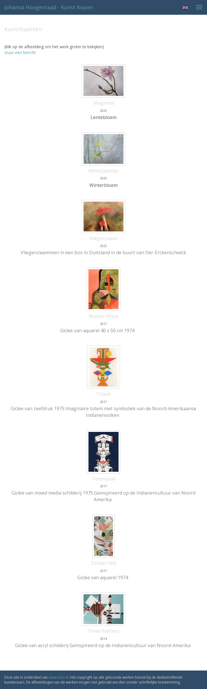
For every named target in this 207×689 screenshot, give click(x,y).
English (185, 7)
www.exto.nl (58, 677)
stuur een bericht (20, 52)
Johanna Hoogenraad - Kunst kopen (48, 7)
